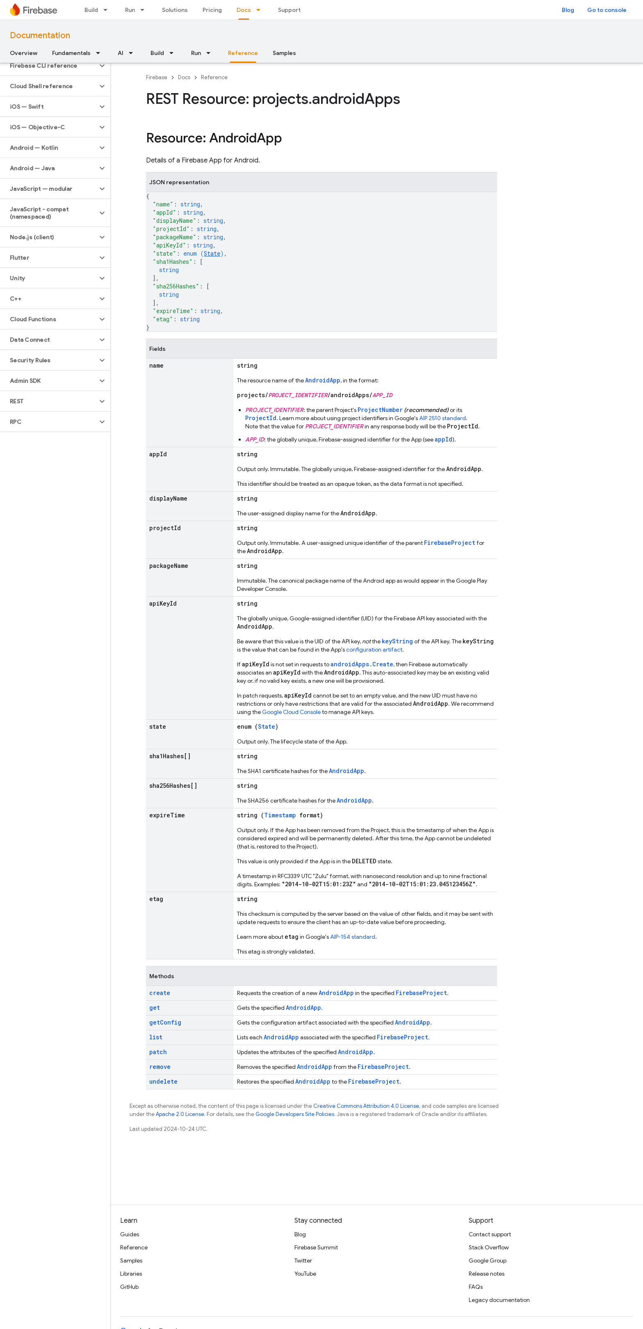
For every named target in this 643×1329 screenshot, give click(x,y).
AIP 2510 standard (442, 418)
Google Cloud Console (291, 712)
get (154, 1007)
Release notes (486, 1273)
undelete (163, 1081)
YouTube (305, 1273)
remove (160, 1067)
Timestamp (280, 815)
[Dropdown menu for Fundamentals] (100, 53)
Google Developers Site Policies (294, 1114)
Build (91, 10)
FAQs (476, 1286)
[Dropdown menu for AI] (133, 53)
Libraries (131, 1273)
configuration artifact (374, 649)
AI (120, 53)
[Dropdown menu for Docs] (261, 10)
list (155, 1037)
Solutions (175, 10)
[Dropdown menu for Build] (108, 10)
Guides (129, 1234)
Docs (184, 77)
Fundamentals (71, 53)
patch (158, 1052)
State (212, 253)
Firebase (156, 77)
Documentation (40, 35)
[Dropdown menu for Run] (145, 10)
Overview (23, 53)
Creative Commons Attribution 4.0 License (366, 1106)
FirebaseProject (449, 543)
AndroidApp (322, 380)
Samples (284, 53)
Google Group (487, 1260)
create (159, 993)
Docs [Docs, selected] (244, 10)
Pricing (212, 10)
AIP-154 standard (352, 936)
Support (289, 10)
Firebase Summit (316, 1247)
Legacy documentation (499, 1300)
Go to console (607, 10)
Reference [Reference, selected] (243, 53)
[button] (48, 65)
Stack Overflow (489, 1247)
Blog (568, 10)
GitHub (129, 1286)
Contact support (490, 1234)
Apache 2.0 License (180, 1114)
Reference (214, 77)
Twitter (303, 1260)
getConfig (165, 1022)
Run (130, 10)
